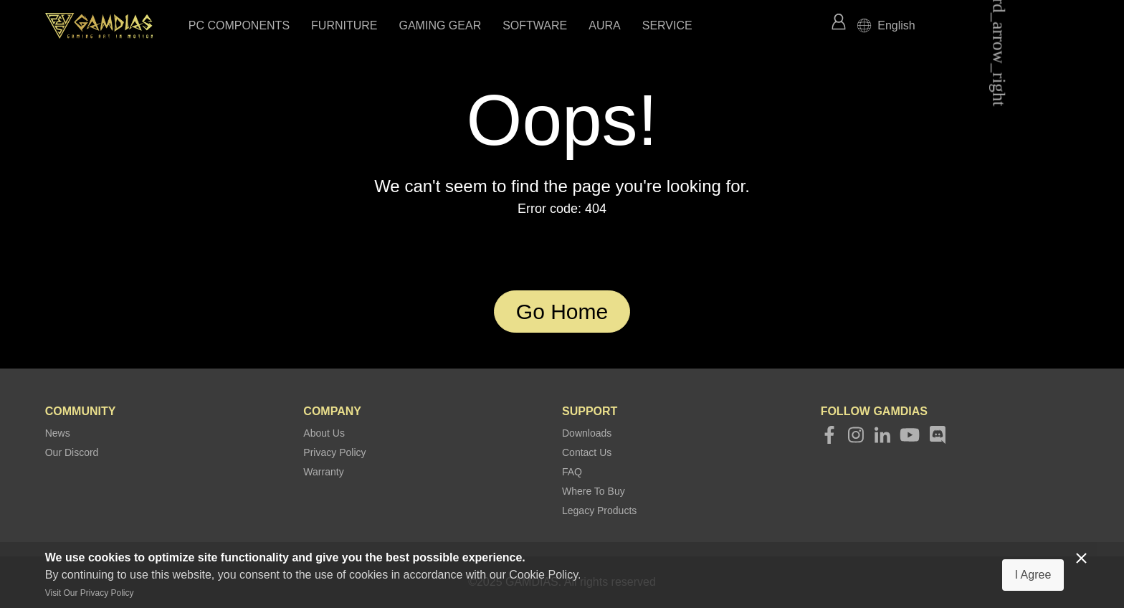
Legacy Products (599, 510)
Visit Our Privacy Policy (89, 593)
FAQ (572, 472)
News (57, 433)
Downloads (586, 433)
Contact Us (586, 452)
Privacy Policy (334, 452)
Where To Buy (593, 491)
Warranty (323, 472)
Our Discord (72, 452)
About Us (324, 433)
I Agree (1033, 575)
